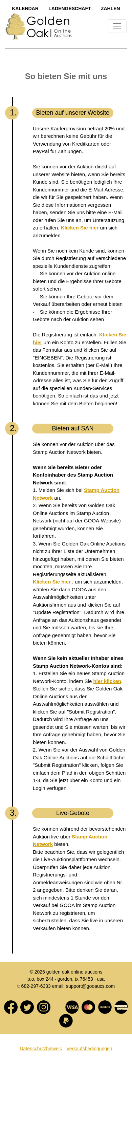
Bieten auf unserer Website (73, 112)
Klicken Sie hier (80, 227)
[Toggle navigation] (117, 26)
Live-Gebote (72, 813)
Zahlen (110, 8)
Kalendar (25, 8)
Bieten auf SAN (72, 428)
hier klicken (107, 681)
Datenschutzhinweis (41, 1048)
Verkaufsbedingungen (89, 1048)
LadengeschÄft (69, 8)
